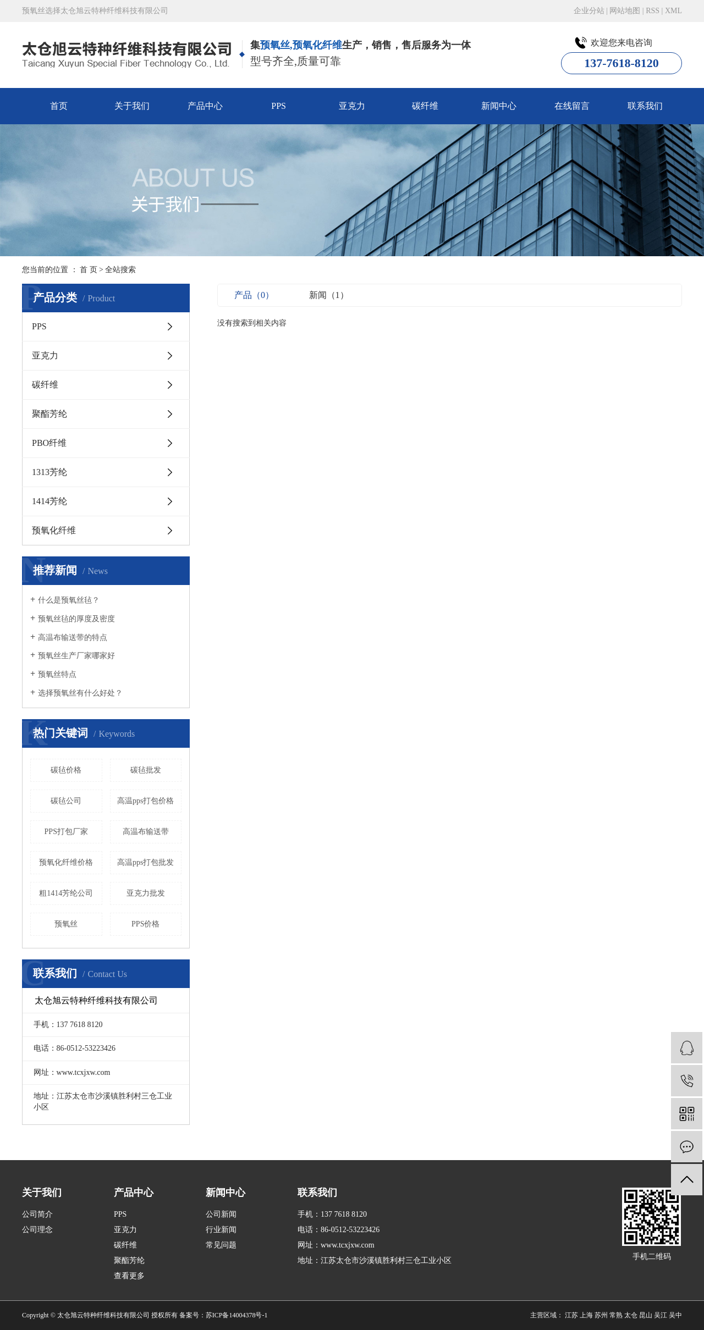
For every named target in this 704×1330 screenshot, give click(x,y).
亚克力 (352, 106)
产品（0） (254, 295)
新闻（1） (329, 295)
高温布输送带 (146, 831)
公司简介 (37, 1214)
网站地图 (624, 11)
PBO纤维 (49, 443)
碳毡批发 (145, 770)
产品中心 (205, 106)
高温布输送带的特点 (72, 637)
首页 (59, 106)
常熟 (616, 1315)
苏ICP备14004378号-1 (237, 1315)
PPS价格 (145, 924)
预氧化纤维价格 (66, 862)
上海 (586, 1315)
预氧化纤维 (54, 530)
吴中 (675, 1315)
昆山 (645, 1315)
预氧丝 (66, 924)
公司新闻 (221, 1214)
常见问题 (221, 1245)
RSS (652, 11)
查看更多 (129, 1276)
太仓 (630, 1315)
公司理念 (37, 1230)
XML (673, 11)
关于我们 (132, 106)
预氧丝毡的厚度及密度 (76, 619)
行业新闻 (221, 1230)
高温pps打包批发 (145, 862)
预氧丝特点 (57, 674)
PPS (278, 106)
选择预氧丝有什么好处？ (80, 693)
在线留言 (572, 106)
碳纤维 (425, 106)
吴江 (660, 1315)
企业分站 (589, 11)
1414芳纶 (49, 501)
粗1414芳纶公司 (66, 893)
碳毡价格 (66, 770)
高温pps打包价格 (145, 801)
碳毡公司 (66, 801)
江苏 (571, 1315)
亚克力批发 (146, 893)
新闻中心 (498, 106)
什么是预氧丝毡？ (69, 600)
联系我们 (645, 106)
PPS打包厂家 (66, 831)
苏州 (601, 1315)
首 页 (88, 270)
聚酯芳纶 (49, 413)
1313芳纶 (49, 472)
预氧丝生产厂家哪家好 (76, 656)
